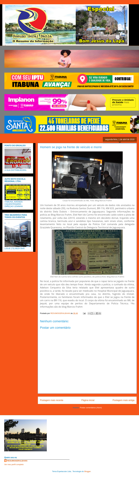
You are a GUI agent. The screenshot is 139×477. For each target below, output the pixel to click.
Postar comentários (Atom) (91, 408)
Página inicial (87, 400)
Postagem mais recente (51, 400)
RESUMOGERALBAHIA (17, 461)
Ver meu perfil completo (14, 464)
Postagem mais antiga (123, 400)
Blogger (87, 471)
